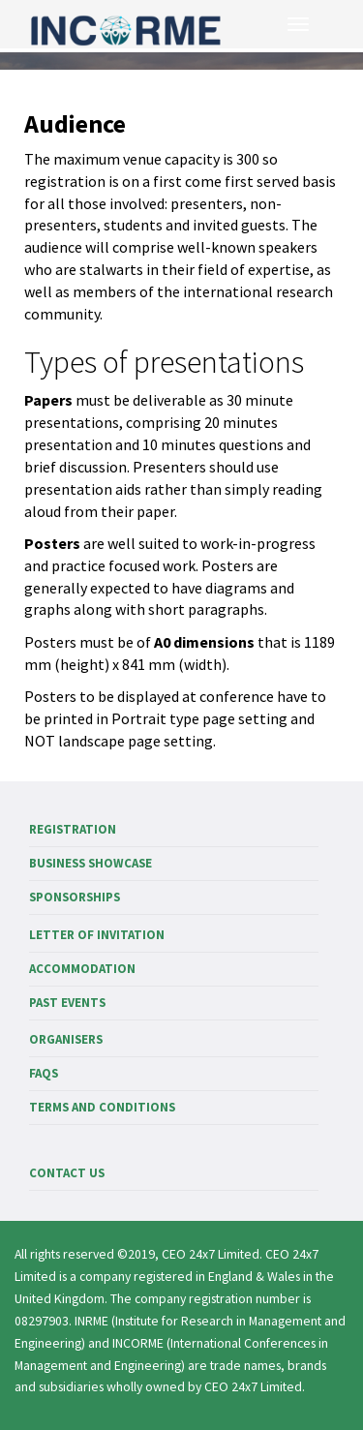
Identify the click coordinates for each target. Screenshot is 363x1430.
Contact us (67, 1173)
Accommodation (82, 968)
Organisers (66, 1039)
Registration (72, 829)
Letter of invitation (97, 935)
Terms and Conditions (102, 1107)
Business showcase (90, 863)
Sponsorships (74, 897)
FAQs (43, 1073)
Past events (67, 1002)
